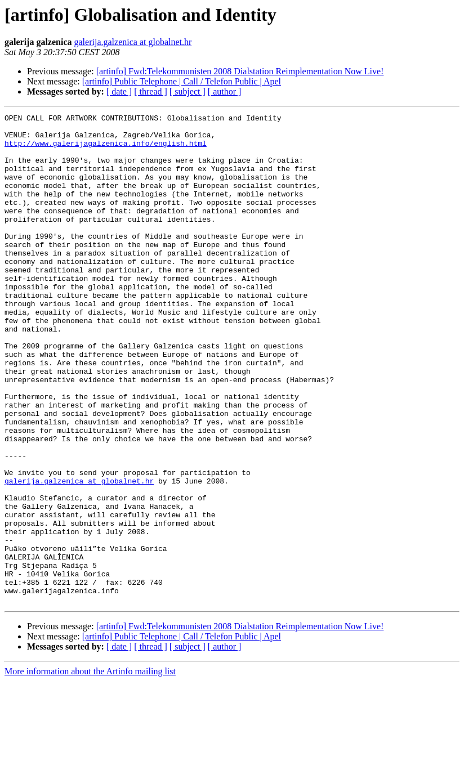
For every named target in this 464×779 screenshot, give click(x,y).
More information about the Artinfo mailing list (90, 769)
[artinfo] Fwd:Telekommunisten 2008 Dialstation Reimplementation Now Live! (240, 71)
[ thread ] (150, 91)
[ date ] (119, 91)
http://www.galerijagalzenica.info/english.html (106, 150)
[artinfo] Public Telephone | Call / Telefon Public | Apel (181, 81)
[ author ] (225, 91)
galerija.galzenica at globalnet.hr (133, 42)
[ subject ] (187, 91)
